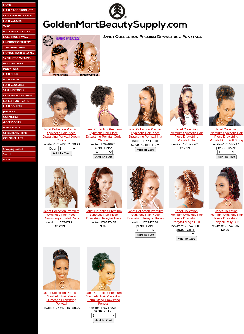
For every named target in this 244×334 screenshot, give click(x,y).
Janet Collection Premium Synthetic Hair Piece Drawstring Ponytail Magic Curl (186, 216)
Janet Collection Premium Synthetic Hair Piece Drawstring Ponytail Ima (145, 132)
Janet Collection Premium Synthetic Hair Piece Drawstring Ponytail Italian (145, 214)
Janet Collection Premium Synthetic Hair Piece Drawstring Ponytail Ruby (61, 214)
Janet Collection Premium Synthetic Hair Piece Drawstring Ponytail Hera (104, 214)
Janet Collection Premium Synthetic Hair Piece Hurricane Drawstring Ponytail (61, 298)
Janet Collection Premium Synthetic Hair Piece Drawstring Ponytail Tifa (186, 134)
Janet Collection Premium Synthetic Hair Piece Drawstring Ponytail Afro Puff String (226, 134)
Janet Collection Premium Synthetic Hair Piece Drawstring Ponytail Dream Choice (61, 134)
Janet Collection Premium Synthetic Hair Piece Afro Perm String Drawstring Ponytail (104, 298)
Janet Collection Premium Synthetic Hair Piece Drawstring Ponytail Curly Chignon (104, 134)
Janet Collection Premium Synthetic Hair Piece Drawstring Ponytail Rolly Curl (226, 216)
